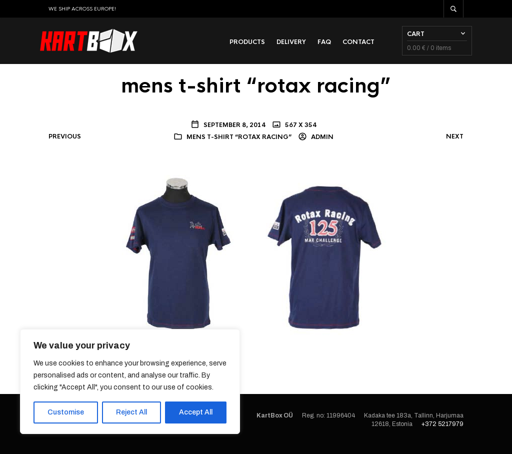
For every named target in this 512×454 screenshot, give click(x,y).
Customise (66, 412)
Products (238, 46)
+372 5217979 (443, 432)
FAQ (315, 46)
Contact (350, 46)
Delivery (283, 46)
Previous (64, 144)
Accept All (195, 412)
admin (322, 145)
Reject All (131, 412)
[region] (130, 381)
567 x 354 (300, 132)
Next (455, 144)
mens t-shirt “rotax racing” (239, 145)
